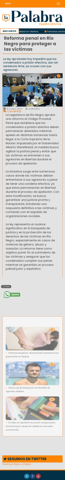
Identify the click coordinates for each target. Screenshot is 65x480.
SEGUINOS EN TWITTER (24, 459)
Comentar (12, 111)
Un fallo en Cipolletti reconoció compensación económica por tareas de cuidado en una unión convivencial (30, 426)
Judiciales (32, 108)
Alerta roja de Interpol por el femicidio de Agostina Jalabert (28, 389)
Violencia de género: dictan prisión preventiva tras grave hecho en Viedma (32, 354)
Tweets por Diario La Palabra (16, 464)
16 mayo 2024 (12, 108)
